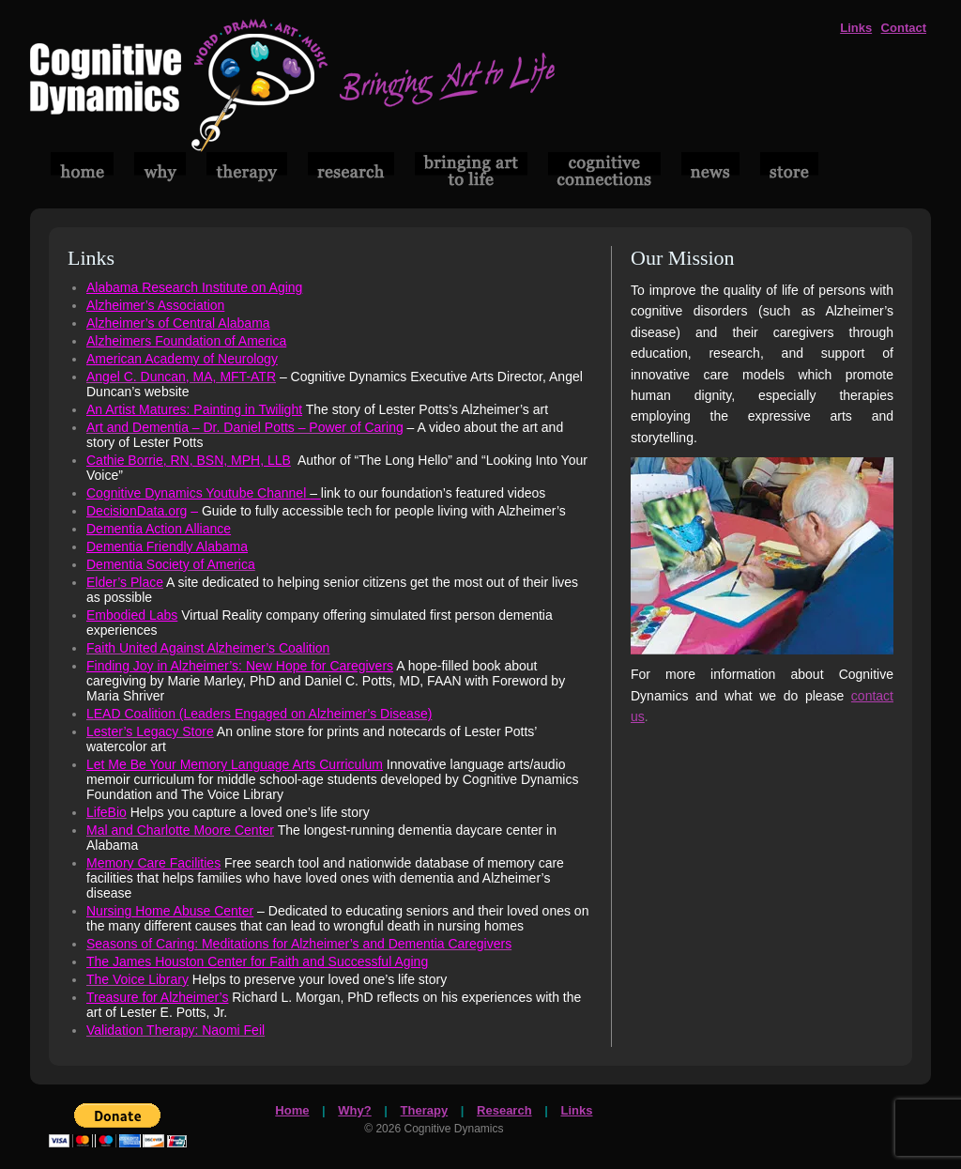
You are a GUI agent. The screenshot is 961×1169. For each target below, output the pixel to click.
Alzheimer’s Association (155, 305)
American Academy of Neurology (182, 358)
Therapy (425, 1110)
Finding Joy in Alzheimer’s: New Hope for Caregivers (239, 665)
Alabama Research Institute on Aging (194, 287)
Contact (903, 28)
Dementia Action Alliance (158, 528)
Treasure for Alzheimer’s (157, 997)
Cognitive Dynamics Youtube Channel (203, 492)
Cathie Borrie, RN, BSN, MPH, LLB (188, 460)
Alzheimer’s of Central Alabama (178, 323)
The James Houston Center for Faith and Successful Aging (257, 961)
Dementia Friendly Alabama (167, 546)
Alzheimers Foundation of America (186, 340)
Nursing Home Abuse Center (169, 910)
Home (292, 1110)
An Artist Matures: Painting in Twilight (194, 409)
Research (504, 1110)
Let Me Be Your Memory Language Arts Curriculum (234, 764)
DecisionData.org (136, 510)
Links (856, 28)
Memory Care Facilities (153, 862)
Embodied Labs (131, 615)
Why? (354, 1110)
